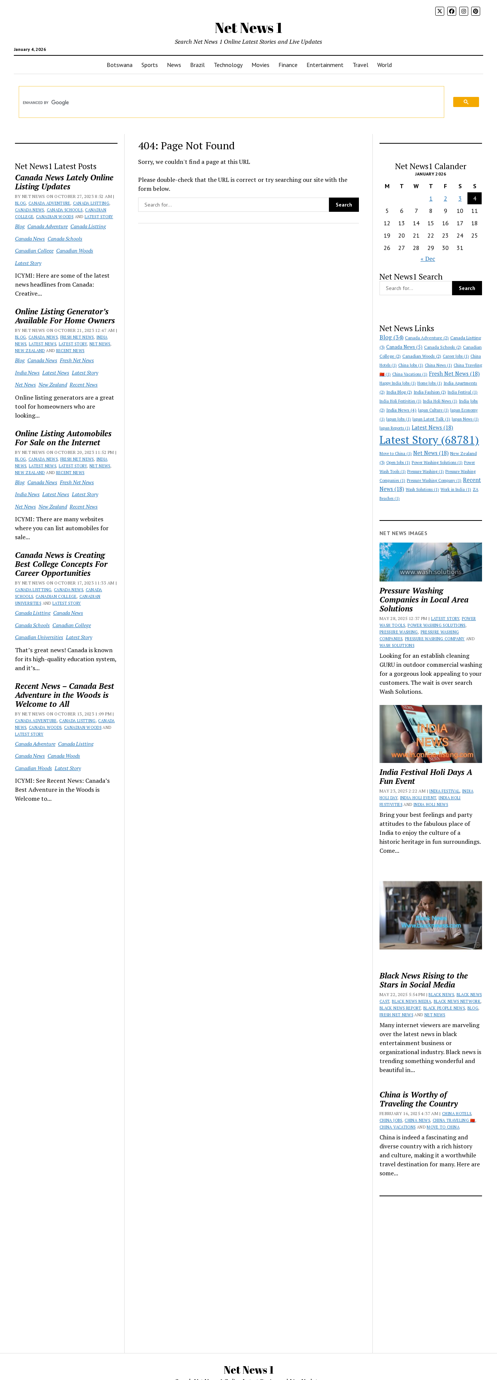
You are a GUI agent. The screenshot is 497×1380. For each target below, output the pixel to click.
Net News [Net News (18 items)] (431, 453)
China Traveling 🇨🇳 (454, 1120)
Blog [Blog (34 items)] (391, 337)
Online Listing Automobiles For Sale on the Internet (63, 438)
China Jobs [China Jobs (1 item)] (410, 365)
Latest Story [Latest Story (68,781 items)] (429, 440)
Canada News (29, 210)
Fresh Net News (77, 337)
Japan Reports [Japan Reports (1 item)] (394, 428)
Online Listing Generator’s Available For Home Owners (65, 316)
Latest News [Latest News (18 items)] (432, 427)
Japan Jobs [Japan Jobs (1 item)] (398, 419)
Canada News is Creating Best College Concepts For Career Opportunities (61, 563)
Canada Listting (91, 203)
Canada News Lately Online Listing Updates (64, 182)
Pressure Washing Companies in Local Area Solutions (424, 599)
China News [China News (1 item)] (438, 365)
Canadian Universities (39, 637)
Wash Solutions (396, 645)
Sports (149, 64)
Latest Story (99, 216)
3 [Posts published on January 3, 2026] (460, 198)
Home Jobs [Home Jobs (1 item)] (429, 383)
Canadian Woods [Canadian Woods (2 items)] (421, 356)
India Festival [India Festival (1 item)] (463, 392)
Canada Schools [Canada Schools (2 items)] (442, 347)
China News (417, 1120)
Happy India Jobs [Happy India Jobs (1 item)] (397, 383)
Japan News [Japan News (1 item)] (465, 419)
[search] (226, 102)
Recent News (70, 350)
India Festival (444, 791)
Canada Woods (45, 727)
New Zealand (30, 350)
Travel (360, 64)
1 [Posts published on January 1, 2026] (431, 198)
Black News (441, 994)
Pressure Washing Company (435, 638)
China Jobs (390, 1120)
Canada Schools (65, 210)
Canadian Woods (54, 216)
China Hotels (456, 1113)
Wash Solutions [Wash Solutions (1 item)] (422, 489)
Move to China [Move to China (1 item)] (395, 453)
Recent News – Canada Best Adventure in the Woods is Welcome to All (64, 694)
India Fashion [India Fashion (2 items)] (430, 392)
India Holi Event (418, 797)
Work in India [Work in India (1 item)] (455, 489)
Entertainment (325, 64)
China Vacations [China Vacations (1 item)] (409, 374)
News (174, 64)
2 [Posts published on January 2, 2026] (445, 198)
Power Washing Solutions (436, 625)
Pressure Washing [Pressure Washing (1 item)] (425, 471)
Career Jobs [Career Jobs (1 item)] (456, 356)
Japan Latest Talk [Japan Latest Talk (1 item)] (431, 419)
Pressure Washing (398, 632)
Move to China (443, 1127)
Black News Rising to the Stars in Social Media (423, 980)
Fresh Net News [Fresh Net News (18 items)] (454, 373)
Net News (99, 343)
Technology (228, 64)
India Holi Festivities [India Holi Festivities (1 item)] (400, 401)
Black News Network (457, 1001)
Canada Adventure (49, 203)
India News (27, 372)
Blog (20, 203)
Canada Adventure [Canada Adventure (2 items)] (427, 338)
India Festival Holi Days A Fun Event (425, 776)
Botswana (119, 64)
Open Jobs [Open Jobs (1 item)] (398, 462)
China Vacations (397, 1127)
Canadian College (34, 250)
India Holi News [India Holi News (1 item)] (440, 401)
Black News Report (400, 1008)
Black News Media (411, 1001)
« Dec (428, 258)
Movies (260, 64)
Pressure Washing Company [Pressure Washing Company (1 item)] (434, 480)
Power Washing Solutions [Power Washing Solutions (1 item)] (437, 462)
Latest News (42, 343)
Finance (288, 64)
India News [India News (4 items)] (401, 410)
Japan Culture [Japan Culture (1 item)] (433, 410)
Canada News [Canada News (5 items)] (404, 347)
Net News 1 (248, 27)
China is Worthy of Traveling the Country (418, 1099)
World (384, 64)
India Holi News (431, 804)
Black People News (444, 1008)
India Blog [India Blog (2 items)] (399, 392)
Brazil (197, 64)
